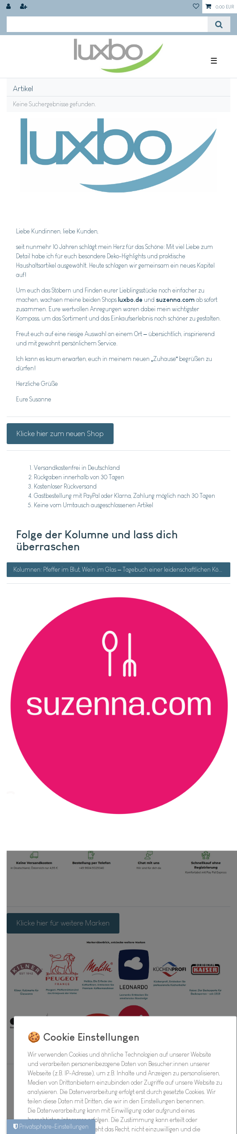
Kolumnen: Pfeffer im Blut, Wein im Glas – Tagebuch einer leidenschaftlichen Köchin (121, 569)
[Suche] (219, 24)
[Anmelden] (9, 6)
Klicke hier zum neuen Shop (60, 433)
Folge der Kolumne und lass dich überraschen (97, 540)
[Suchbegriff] (107, 24)
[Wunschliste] (196, 6)
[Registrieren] (24, 6)
